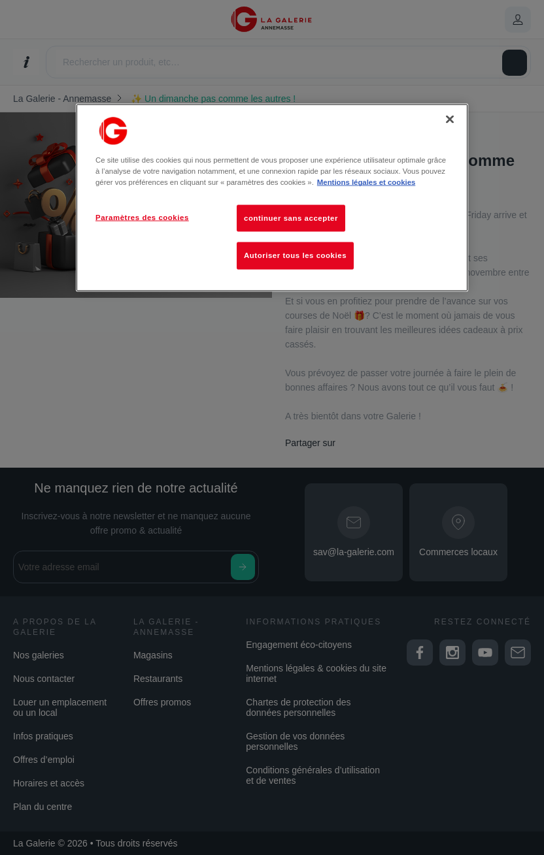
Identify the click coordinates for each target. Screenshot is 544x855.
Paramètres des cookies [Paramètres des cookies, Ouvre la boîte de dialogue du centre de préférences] (142, 217)
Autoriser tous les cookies (295, 255)
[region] (272, 198)
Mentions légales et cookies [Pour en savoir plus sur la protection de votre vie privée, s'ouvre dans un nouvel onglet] (366, 182)
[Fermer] (449, 119)
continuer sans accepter (291, 217)
